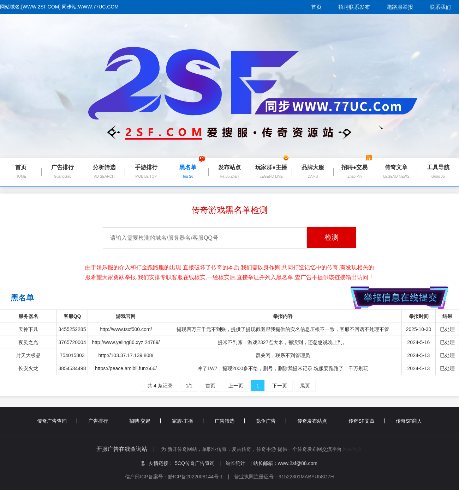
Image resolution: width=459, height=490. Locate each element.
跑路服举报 (400, 7)
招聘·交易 (145, 421)
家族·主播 (187, 421)
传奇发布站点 (317, 421)
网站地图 (353, 449)
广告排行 (103, 421)
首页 (316, 7)
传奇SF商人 (409, 421)
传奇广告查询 (57, 421)
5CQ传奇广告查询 (198, 463)
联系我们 (440, 7)
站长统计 (235, 463)
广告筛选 (230, 421)
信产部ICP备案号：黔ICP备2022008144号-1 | (179, 476)
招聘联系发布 (354, 7)
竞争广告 (271, 421)
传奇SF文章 (366, 421)
